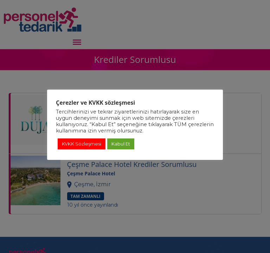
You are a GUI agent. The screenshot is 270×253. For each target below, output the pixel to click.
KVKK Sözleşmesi (81, 144)
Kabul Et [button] (120, 144)
